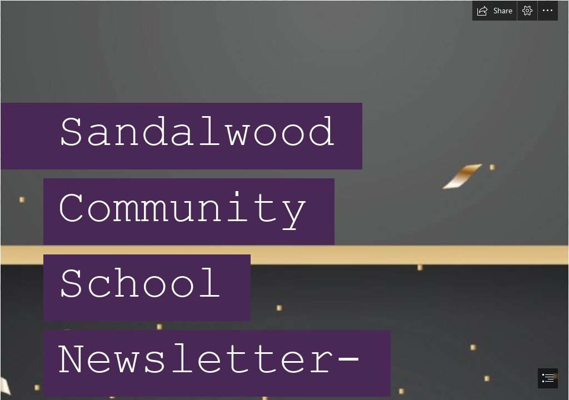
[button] (494, 11)
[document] (284, 200)
